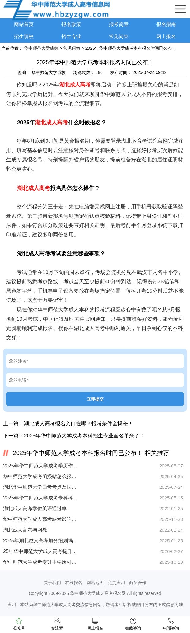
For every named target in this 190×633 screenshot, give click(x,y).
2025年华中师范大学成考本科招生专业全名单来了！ (84, 436)
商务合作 (137, 582)
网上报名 (166, 36)
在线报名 (73, 582)
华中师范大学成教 (41, 48)
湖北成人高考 (75, 85)
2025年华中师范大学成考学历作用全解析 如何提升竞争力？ (40, 465)
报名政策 (71, 24)
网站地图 (95, 582)
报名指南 (166, 24)
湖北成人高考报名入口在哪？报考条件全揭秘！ (78, 423)
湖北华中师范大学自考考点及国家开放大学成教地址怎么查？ (40, 487)
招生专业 (71, 36)
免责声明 (116, 582)
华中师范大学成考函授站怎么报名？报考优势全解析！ (40, 476)
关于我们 (52, 582)
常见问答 (119, 36)
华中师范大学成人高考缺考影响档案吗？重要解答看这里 (40, 519)
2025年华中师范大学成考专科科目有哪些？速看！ (40, 497)
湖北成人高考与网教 (25, 529)
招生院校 (24, 36)
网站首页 (24, 24)
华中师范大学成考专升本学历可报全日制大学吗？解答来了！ (40, 562)
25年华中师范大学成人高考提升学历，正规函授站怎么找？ (40, 551)
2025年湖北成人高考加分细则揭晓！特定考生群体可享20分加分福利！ (40, 540)
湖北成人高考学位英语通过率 (35, 508)
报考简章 (119, 24)
